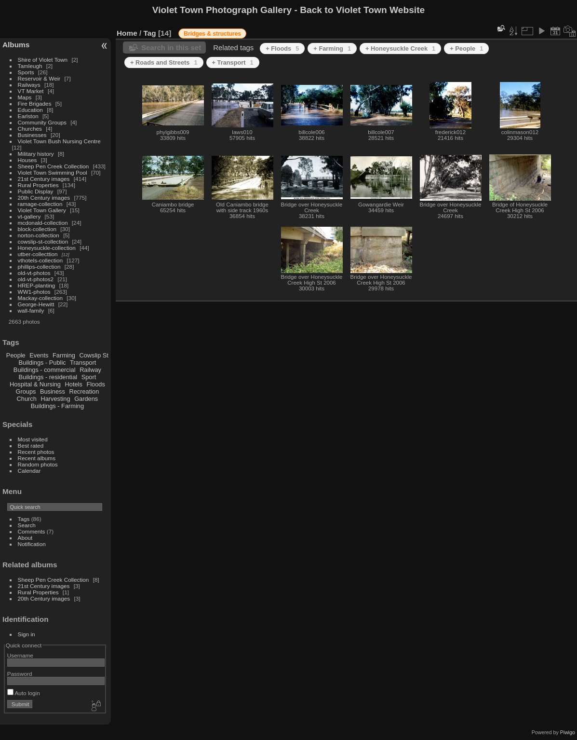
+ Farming (332, 48)
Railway (90, 369)
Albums (15, 45)
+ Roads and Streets (164, 62)
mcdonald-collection (43, 222)
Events (38, 355)
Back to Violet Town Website (362, 10)
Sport (88, 377)
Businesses (32, 135)
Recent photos (36, 452)
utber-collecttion (38, 254)
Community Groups (42, 122)
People (16, 355)
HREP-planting (36, 285)
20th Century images (44, 197)
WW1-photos (34, 291)
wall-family (31, 310)
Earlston (28, 116)
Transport (83, 362)
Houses (27, 160)
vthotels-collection (40, 260)
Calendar (29, 470)
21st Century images (44, 179)
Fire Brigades (35, 103)
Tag (150, 33)
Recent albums (36, 458)
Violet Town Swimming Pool (52, 172)
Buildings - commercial (44, 369)
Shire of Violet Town (43, 59)
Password (19, 674)
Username (20, 655)
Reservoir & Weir (39, 78)
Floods (95, 384)
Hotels (73, 384)
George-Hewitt (36, 304)
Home (127, 33)
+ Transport (233, 62)
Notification (32, 544)
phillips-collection (39, 266)
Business (52, 391)
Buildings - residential (48, 377)
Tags (24, 519)
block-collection (37, 229)
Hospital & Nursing (35, 384)
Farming (64, 355)
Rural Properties (38, 185)
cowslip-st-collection (43, 241)
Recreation (84, 391)
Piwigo (567, 732)
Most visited (33, 439)
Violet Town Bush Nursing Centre (59, 141)
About (25, 537)
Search (27, 525)
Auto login (23, 693)
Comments (31, 531)
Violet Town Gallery (42, 210)
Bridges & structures (212, 33)
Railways (29, 85)
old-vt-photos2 (36, 279)
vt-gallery (29, 216)
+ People (466, 48)
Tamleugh (30, 66)
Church (27, 398)
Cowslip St (93, 355)
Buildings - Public (42, 362)
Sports (26, 72)
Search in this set (171, 47)
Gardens (86, 398)
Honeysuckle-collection (47, 248)
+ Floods (282, 48)
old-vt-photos (34, 273)
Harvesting (55, 398)
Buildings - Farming (57, 406)
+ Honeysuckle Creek (400, 48)
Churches (30, 128)
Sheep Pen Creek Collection (53, 166)
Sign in (26, 634)
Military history (36, 154)
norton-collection (38, 235)
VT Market (31, 91)
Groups (25, 391)
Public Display (36, 191)
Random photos (38, 464)
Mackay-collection (40, 298)
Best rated (31, 445)
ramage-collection (40, 204)
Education (30, 110)
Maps (25, 97)
